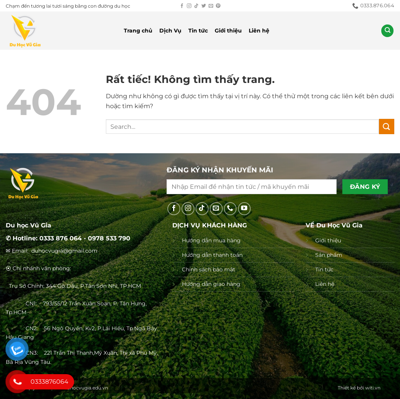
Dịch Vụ (170, 30)
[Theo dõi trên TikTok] (196, 6)
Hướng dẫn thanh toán (212, 254)
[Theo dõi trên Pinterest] (218, 6)
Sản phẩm (328, 254)
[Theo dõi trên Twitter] (203, 6)
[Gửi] (386, 126)
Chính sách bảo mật (208, 269)
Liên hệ (259, 30)
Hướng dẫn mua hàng (211, 240)
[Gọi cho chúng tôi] (230, 208)
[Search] (387, 30)
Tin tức (198, 30)
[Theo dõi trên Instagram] (189, 6)
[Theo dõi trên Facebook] (182, 6)
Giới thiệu (228, 30)
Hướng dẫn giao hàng (211, 284)
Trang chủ (138, 30)
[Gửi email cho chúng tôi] (211, 6)
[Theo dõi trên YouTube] (244, 208)
